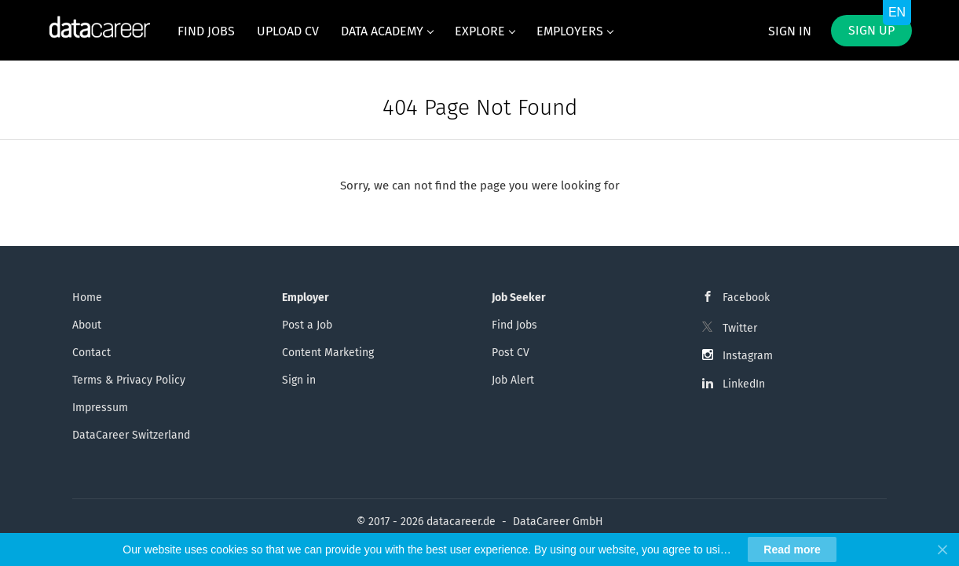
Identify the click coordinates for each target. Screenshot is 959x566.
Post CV (510, 352)
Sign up (871, 30)
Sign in (789, 31)
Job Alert (513, 380)
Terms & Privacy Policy (128, 380)
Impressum (100, 407)
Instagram (748, 355)
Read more (791, 549)
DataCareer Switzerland (131, 435)
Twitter (740, 328)
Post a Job (307, 325)
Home (87, 297)
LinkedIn (744, 384)
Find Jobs (514, 325)
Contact (91, 352)
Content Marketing (328, 352)
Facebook (746, 297)
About (86, 325)
